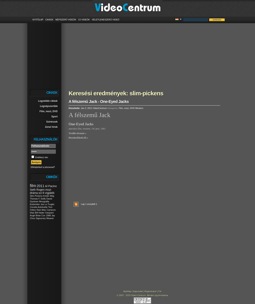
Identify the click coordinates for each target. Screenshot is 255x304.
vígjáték (49, 192)
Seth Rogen (37, 189)
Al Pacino (51, 186)
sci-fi (41, 192)
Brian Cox (40, 215)
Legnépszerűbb (49, 106)
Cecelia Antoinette (39, 207)
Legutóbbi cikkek (48, 101)
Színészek (52, 121)
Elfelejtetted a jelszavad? (43, 167)
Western (139, 108)
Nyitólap (37, 19)
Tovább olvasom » (77, 133)
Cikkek (49, 19)
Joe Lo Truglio (47, 204)
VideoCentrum (100, 108)
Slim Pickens (36, 196)
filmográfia (44, 201)
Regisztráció (151, 291)
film (33, 185)
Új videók (84, 19)
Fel (159, 291)
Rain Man (41, 210)
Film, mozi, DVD (48, 111)
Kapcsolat (138, 291)
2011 (40, 186)
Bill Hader (39, 212)
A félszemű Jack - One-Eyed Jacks (99, 101)
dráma (34, 192)
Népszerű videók (65, 19)
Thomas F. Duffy (38, 198)
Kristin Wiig (48, 196)
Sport (54, 116)
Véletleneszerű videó (105, 19)
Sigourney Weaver (45, 218)
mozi (48, 189)
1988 (48, 215)
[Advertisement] (144, 54)
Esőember (35, 204)
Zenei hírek (51, 127)
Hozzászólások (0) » (78, 137)
